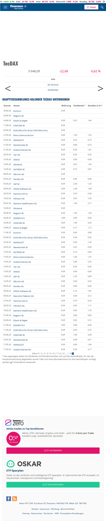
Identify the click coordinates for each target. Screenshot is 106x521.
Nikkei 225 (73, 503)
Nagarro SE (18, 115)
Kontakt (35, 509)
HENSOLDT (18, 140)
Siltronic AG (18, 174)
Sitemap (26, 513)
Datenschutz (36, 513)
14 (70, 353)
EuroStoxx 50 (40, 503)
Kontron (17, 111)
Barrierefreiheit (67, 509)
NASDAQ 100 (62, 503)
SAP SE (16, 184)
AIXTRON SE (19, 169)
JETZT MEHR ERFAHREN (53, 484)
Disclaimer (48, 513)
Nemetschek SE (20, 145)
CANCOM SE (19, 125)
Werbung (55, 509)
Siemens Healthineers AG (25, 203)
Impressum (45, 509)
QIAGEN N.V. (19, 218)
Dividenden (53, 89)
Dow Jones (51, 503)
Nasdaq (92, 1)
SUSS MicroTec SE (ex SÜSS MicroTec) (30, 130)
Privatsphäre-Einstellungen (72, 513)
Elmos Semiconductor (23, 135)
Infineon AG (18, 198)
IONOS (16, 159)
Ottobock (17, 164)
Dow (47, 1)
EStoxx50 (69, 1)
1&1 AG (16, 154)
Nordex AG (18, 179)
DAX (27, 1)
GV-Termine (53, 84)
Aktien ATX (23, 503)
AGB (57, 513)
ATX (9, 1)
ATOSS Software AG (22, 188)
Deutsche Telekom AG (23, 296)
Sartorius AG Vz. (20, 193)
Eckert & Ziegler (20, 120)
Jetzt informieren (53, 450)
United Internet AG (22, 149)
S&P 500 (82, 503)
